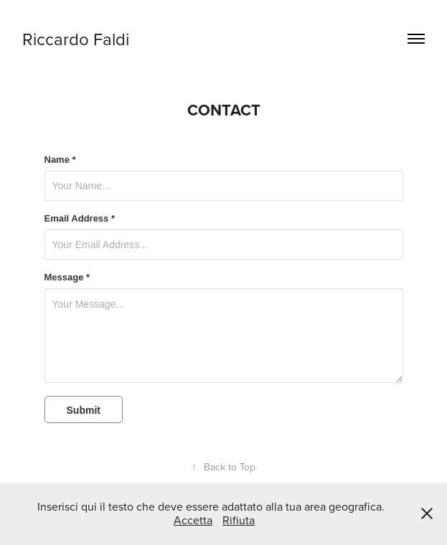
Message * (67, 277)
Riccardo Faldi (75, 39)
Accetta (193, 520)
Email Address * (80, 219)
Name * (60, 160)
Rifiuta (238, 520)
